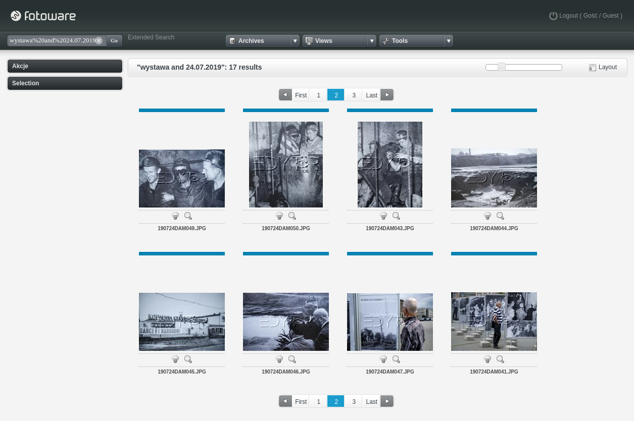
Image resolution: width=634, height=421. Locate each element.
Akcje (20, 66)
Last (371, 95)
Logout (568, 15)
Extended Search (151, 37)
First (301, 95)
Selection (25, 83)
